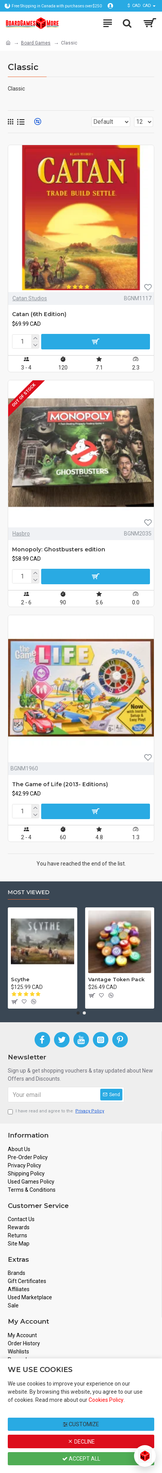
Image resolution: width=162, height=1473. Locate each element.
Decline (81, 1442)
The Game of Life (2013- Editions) (60, 784)
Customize (81, 1424)
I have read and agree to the (56, 1111)
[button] (78, 1013)
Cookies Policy (106, 1400)
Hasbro (21, 533)
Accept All (81, 1459)
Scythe (20, 979)
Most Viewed (28, 892)
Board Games (36, 43)
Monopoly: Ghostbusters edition (58, 549)
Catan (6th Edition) (39, 314)
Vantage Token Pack (116, 979)
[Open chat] (145, 1456)
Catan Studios (29, 298)
